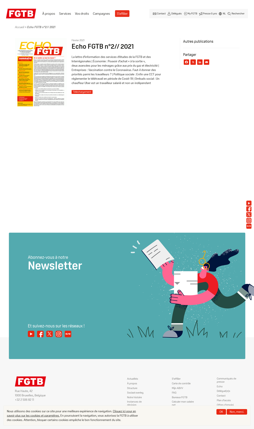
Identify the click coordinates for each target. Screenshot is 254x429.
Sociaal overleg (135, 392)
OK (221, 412)
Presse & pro (209, 13)
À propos (48, 13)
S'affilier (122, 13)
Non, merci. (237, 412)
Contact (159, 13)
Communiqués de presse (226, 380)
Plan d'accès (224, 400)
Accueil (19, 27)
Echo (219, 386)
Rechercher (237, 13)
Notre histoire (134, 397)
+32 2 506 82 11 (24, 400)
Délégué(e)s (223, 391)
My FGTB (191, 13)
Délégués (175, 13)
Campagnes (101, 13)
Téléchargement (82, 92)
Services (65, 13)
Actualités (132, 379)
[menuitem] (48, 13)
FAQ (174, 392)
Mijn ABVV (177, 388)
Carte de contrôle (181, 383)
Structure (132, 388)
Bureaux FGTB (179, 397)
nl (223, 13)
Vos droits (82, 13)
